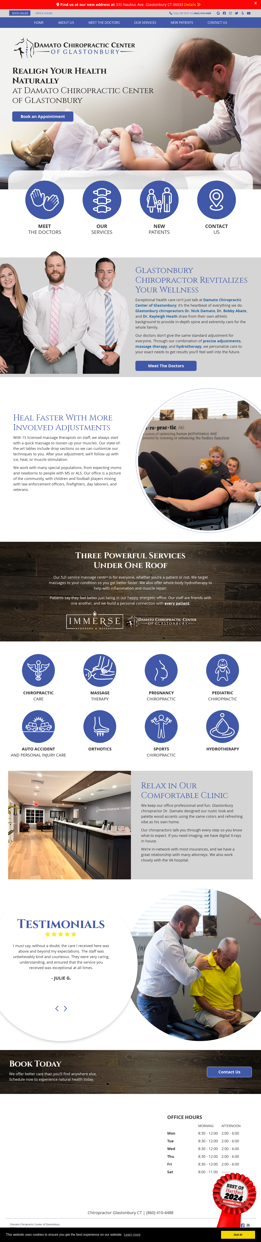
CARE (38, 696)
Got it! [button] (238, 1234)
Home (39, 22)
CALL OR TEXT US (190, 13)
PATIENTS (159, 229)
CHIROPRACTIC (161, 696)
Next (65, 1008)
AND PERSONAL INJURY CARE (38, 752)
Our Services (145, 22)
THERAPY (100, 696)
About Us (66, 22)
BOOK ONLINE (20, 13)
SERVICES (102, 229)
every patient (177, 603)
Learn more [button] (132, 1234)
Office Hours (43, 13)
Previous (57, 1008)
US (216, 229)
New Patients (182, 22)
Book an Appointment (43, 116)
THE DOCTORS (45, 229)
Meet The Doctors (166, 366)
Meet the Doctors (104, 22)
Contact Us (217, 22)
